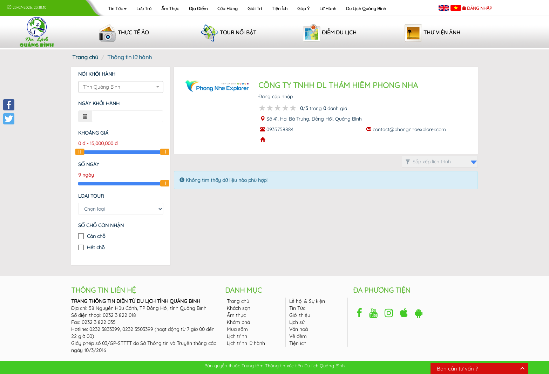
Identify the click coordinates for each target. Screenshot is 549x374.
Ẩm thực (170, 8)
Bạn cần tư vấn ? (457, 368)
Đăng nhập (479, 8)
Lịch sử (297, 322)
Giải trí (255, 8)
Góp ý (303, 8)
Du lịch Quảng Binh (366, 8)
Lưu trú (143, 8)
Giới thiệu (299, 315)
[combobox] (120, 87)
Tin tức (117, 8)
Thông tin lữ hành (129, 57)
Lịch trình (237, 336)
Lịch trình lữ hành (246, 343)
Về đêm (298, 336)
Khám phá (238, 322)
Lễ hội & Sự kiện (307, 301)
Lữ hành (327, 8)
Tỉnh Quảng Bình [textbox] (101, 87)
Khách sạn (238, 308)
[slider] (79, 152)
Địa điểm (198, 8)
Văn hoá (298, 329)
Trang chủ (85, 57)
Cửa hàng (227, 8)
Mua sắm (237, 329)
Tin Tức (297, 308)
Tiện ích (279, 8)
